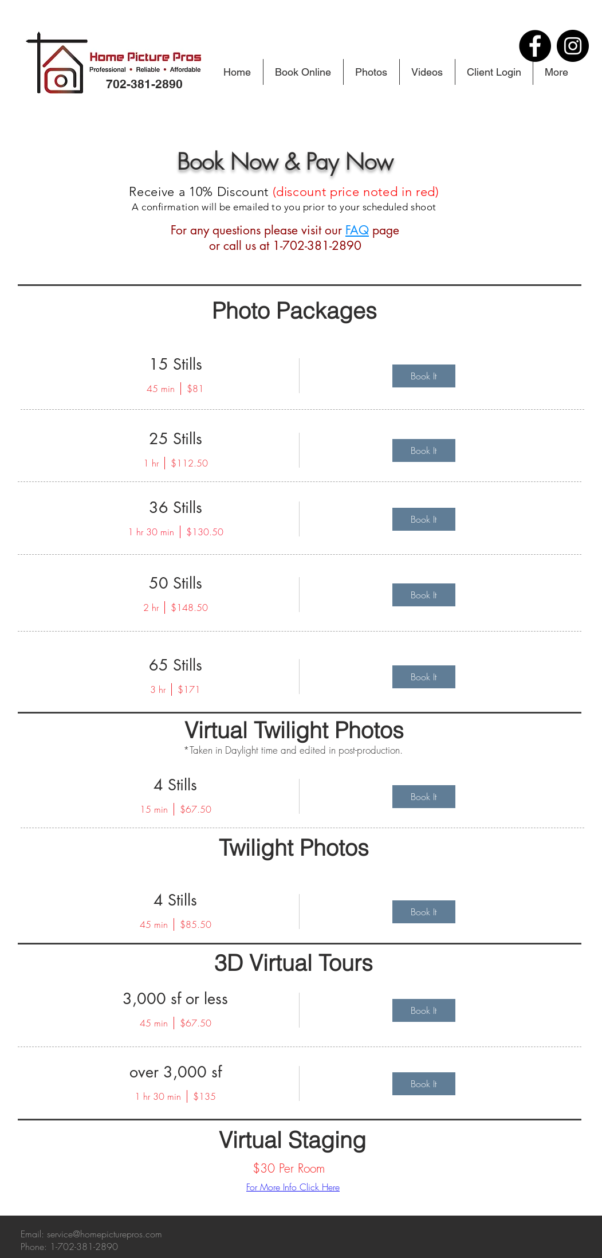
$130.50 (204, 532)
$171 (189, 689)
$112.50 (189, 463)
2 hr (151, 607)
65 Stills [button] (175, 665)
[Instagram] (573, 46)
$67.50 (195, 809)
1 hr (151, 463)
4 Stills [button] (175, 785)
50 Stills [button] (175, 583)
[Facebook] (535, 46)
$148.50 (189, 607)
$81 (195, 388)
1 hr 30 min (151, 532)
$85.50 (195, 924)
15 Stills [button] (175, 364)
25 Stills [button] (175, 439)
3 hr (158, 689)
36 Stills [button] (175, 507)
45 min (161, 388)
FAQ (357, 230)
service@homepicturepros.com (104, 1234)
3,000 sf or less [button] (175, 999)
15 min (154, 809)
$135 (204, 1096)
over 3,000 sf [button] (175, 1072)
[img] (424, 375)
